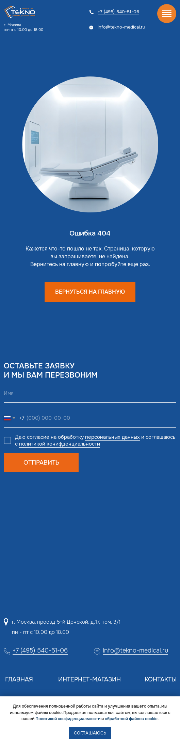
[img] (166, 13)
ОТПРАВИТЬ (41, 462)
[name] (90, 393)
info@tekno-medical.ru (121, 27)
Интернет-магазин (89, 679)
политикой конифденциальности (59, 443)
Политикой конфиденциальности (67, 719)
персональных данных (112, 437)
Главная (19, 679)
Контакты (161, 679)
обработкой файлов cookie (131, 719)
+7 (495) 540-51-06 (118, 12)
